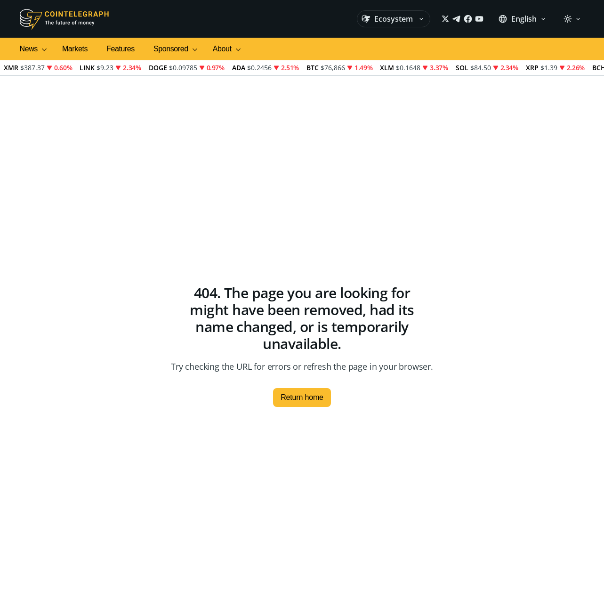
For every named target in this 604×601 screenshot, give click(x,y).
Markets (75, 49)
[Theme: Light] (572, 18)
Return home (302, 397)
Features (120, 49)
